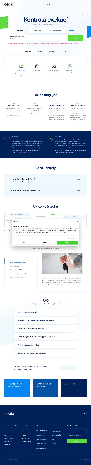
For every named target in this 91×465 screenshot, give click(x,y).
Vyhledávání (28, 51)
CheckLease (25, 432)
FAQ (65, 51)
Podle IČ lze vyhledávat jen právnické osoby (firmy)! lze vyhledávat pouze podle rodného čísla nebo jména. (43, 43)
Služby (21, 4)
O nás (60, 4)
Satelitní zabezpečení (41, 448)
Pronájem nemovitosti (16, 277)
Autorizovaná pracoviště (34, 4)
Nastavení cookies (26, 441)
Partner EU (7, 444)
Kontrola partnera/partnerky (18, 273)
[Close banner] (77, 221)
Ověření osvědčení (9, 438)
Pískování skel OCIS (41, 443)
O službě (40, 51)
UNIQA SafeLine (56, 429)
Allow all (67, 242)
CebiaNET (24, 435)
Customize (45, 242)
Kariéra (6, 435)
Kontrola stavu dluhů (16, 270)
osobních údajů (72, 436)
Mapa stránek (25, 438)
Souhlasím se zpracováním (75, 435)
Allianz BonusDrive (57, 431)
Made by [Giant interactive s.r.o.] (83, 460)
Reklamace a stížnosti (27, 429)
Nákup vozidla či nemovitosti (18, 262)
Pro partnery (55, 446)
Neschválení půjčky (15, 266)
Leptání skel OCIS (40, 446)
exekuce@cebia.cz (29, 414)
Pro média (7, 432)
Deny (23, 242)
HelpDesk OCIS (8, 441)
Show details (71, 238)
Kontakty (68, 4)
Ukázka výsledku (53, 51)
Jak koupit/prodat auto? (50, 4)
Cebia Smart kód (40, 433)
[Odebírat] (77, 441)
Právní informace (26, 425)
